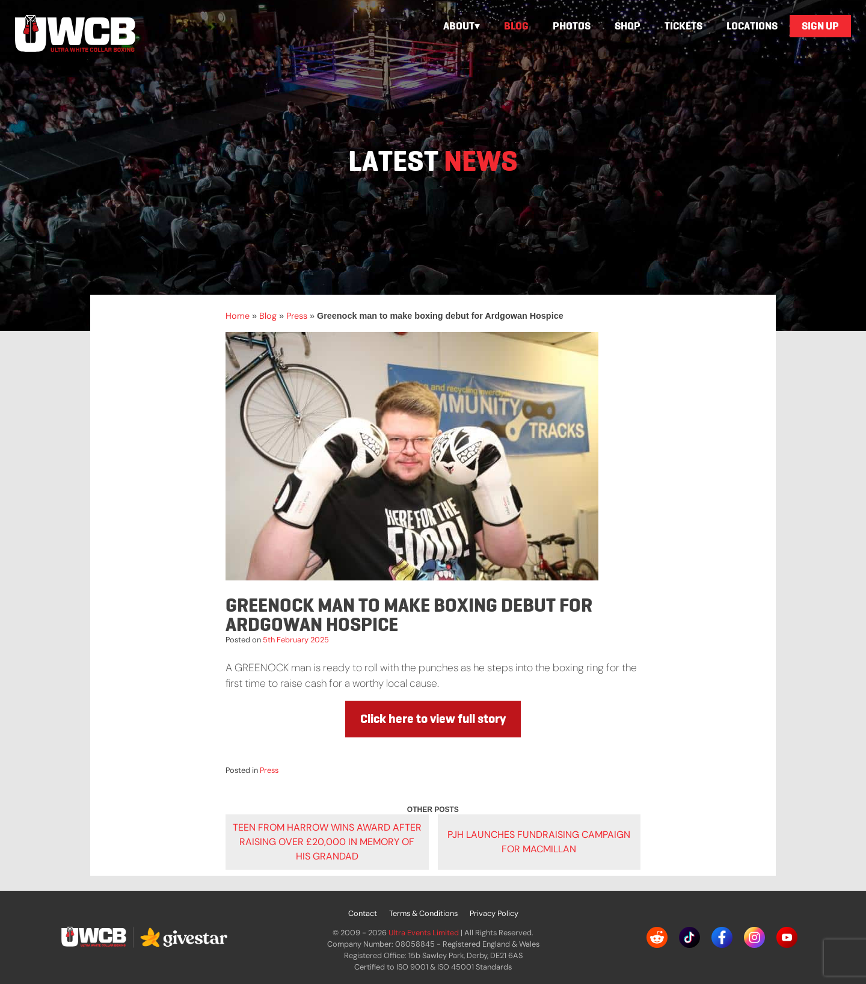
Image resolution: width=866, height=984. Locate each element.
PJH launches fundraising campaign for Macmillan (538, 841)
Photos (572, 26)
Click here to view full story (433, 719)
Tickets (683, 26)
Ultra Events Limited (423, 932)
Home (238, 315)
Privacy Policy (494, 913)
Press (296, 315)
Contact (362, 913)
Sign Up (820, 26)
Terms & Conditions (423, 913)
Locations (752, 26)
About (458, 26)
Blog (516, 26)
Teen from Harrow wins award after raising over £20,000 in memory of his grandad (327, 842)
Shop (627, 26)
